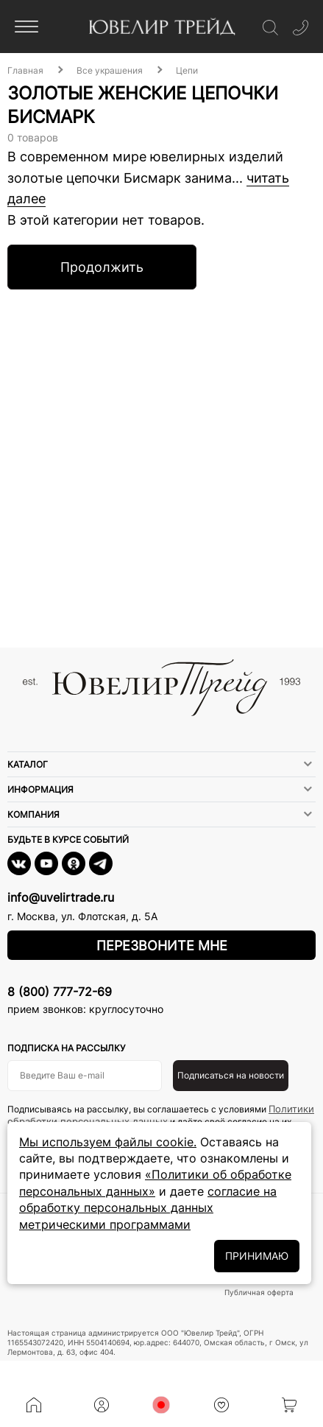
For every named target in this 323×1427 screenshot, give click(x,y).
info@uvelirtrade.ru (60, 897)
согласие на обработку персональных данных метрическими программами (148, 1208)
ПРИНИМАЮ (256, 1255)
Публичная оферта (259, 1292)
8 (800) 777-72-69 (59, 991)
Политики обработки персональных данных (160, 1115)
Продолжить (101, 267)
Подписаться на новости (230, 1075)
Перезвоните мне (161, 945)
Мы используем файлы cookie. (107, 1142)
